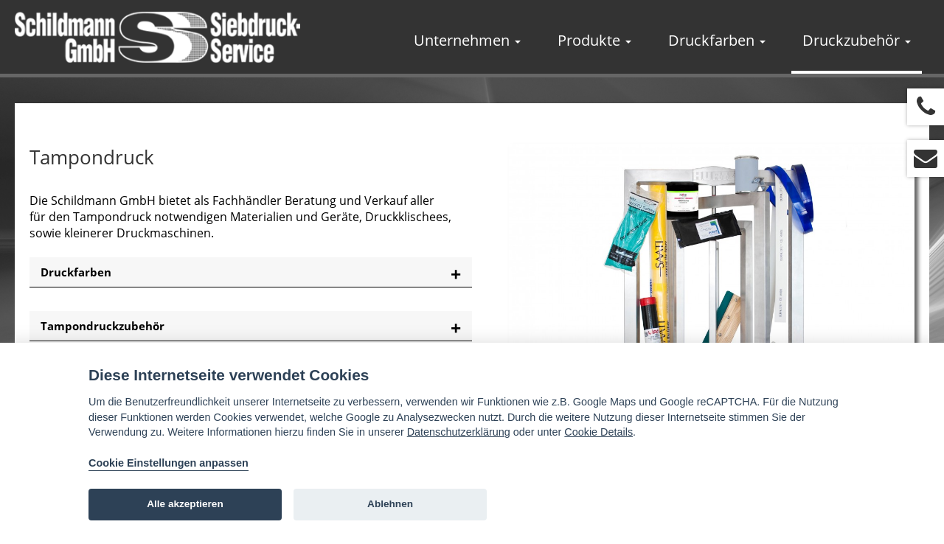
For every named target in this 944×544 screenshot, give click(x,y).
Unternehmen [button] (467, 40)
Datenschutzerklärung (458, 432)
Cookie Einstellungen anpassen (168, 463)
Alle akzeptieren (185, 503)
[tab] (251, 272)
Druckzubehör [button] (856, 40)
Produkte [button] (594, 40)
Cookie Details (598, 432)
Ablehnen (390, 503)
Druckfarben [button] (717, 40)
